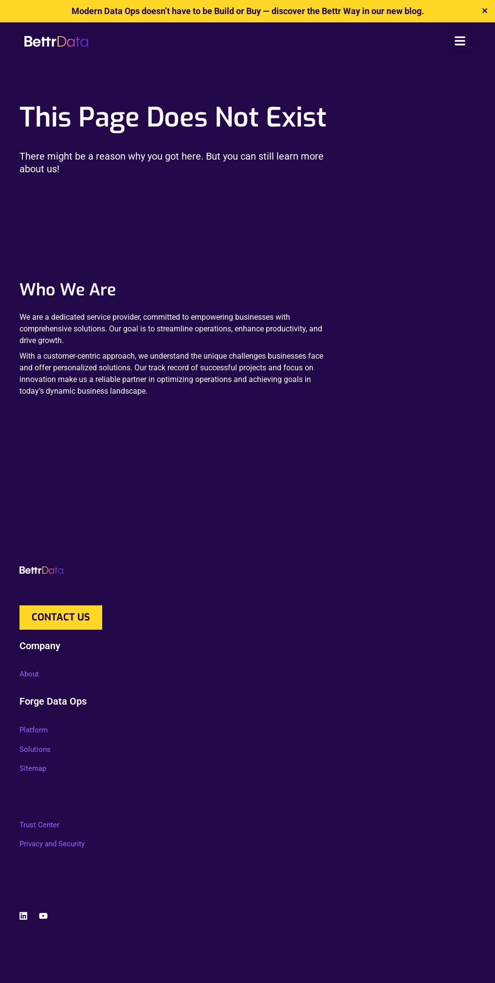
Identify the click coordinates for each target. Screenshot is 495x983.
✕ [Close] (484, 11)
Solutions (35, 749)
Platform (33, 730)
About (29, 674)
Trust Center (39, 824)
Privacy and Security (52, 843)
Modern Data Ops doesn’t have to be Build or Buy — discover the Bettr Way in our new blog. (248, 11)
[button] (460, 41)
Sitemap (32, 768)
